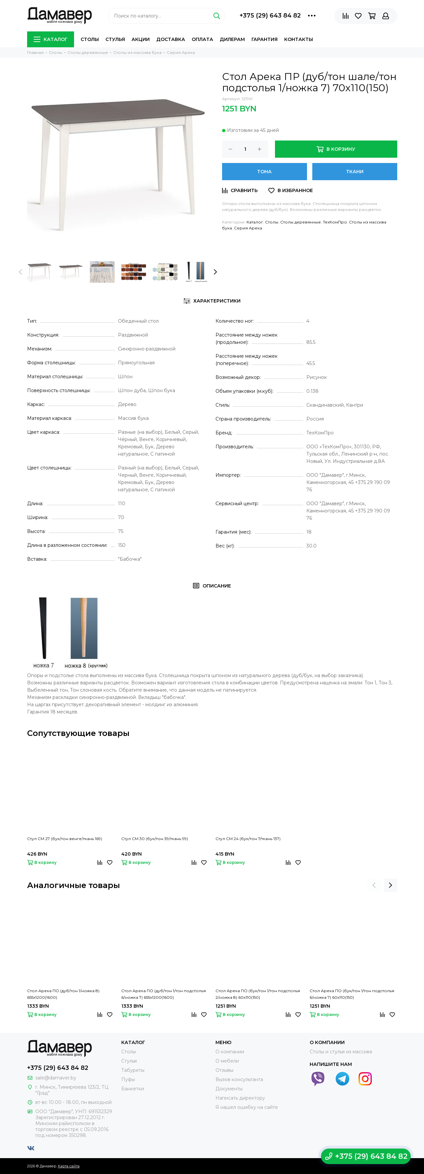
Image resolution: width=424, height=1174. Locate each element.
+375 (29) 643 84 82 (270, 15)
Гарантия (264, 39)
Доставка (170, 39)
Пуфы (128, 1079)
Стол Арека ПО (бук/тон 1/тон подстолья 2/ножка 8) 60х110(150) (257, 994)
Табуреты (132, 1070)
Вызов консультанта (239, 1079)
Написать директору (240, 1098)
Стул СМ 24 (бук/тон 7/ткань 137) (248, 838)
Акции (141, 39)
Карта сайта (69, 1166)
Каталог (50, 39)
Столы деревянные (300, 222)
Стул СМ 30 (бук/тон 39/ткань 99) (154, 838)
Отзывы (224, 1070)
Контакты (298, 39)
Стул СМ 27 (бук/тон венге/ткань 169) (64, 838)
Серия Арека (248, 227)
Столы (90, 39)
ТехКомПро (335, 222)
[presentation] (20, 272)
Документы (229, 1089)
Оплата (202, 39)
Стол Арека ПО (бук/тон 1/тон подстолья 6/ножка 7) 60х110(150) (352, 994)
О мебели (227, 1061)
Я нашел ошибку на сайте (246, 1107)
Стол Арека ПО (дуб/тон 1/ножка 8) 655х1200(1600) (63, 994)
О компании (229, 1052)
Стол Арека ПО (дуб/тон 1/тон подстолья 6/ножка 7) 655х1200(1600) (163, 994)
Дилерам (232, 39)
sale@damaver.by (55, 1078)
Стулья (115, 39)
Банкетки (132, 1089)
